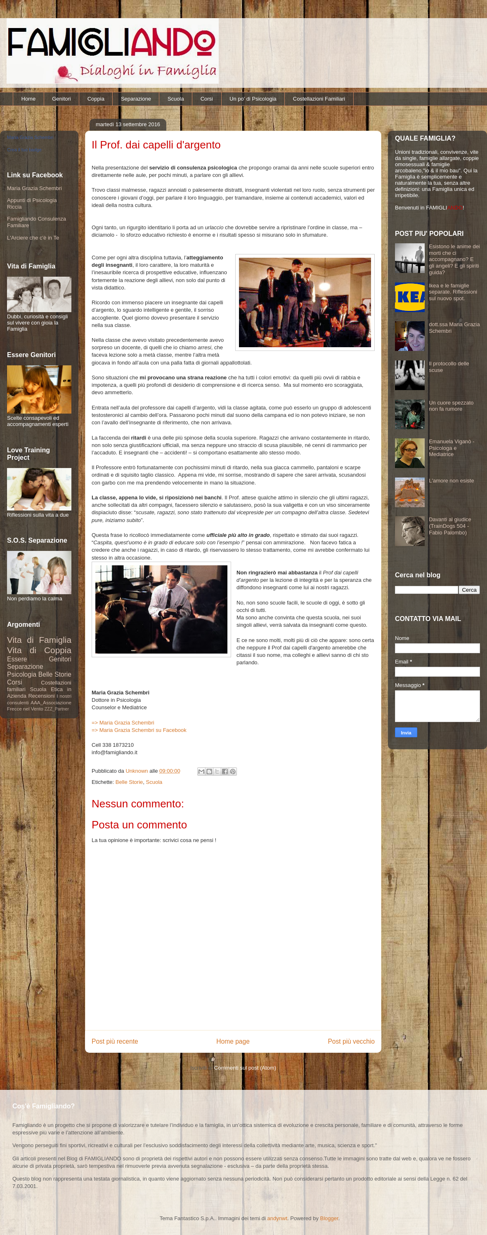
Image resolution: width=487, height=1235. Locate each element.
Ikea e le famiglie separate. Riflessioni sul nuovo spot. (453, 291)
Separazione (136, 99)
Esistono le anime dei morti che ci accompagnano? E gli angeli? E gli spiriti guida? (454, 259)
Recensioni (41, 696)
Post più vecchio (351, 1041)
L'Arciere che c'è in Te (33, 238)
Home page (233, 1041)
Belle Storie (129, 782)
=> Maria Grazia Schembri (123, 723)
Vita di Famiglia (39, 640)
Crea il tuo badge (24, 149)
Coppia (95, 99)
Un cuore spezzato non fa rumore (451, 406)
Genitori (61, 99)
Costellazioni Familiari (319, 99)
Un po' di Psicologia (253, 99)
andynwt (277, 1218)
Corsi (207, 99)
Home (28, 99)
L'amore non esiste (451, 481)
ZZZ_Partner (57, 709)
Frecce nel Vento (25, 708)
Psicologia (21, 674)
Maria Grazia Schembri (30, 137)
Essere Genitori (39, 659)
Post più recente (115, 1041)
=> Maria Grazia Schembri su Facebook (139, 730)
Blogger (329, 1218)
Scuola (176, 99)
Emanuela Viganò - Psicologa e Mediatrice (451, 447)
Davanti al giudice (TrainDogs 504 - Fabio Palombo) (450, 525)
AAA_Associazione (51, 702)
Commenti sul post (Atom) (245, 1068)
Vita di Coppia (39, 650)
